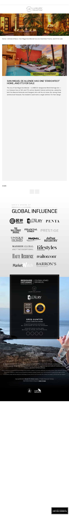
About (34, 346)
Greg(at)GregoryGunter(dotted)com (34, 324)
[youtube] (36, 333)
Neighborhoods (34, 349)
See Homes (34, 347)
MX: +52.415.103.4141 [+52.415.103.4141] (26, 325)
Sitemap (51, 379)
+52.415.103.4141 (47, 372)
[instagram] (32, 333)
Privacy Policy (34, 356)
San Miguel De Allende (34, 353)
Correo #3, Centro (30, 328)
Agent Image (42, 381)
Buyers (34, 350)
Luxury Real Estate (37, 191)
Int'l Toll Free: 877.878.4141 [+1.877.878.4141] (40, 325)
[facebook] (28, 333)
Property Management (34, 355)
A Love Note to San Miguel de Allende (32, 191)
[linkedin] (41, 333)
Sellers (34, 352)
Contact (34, 358)
